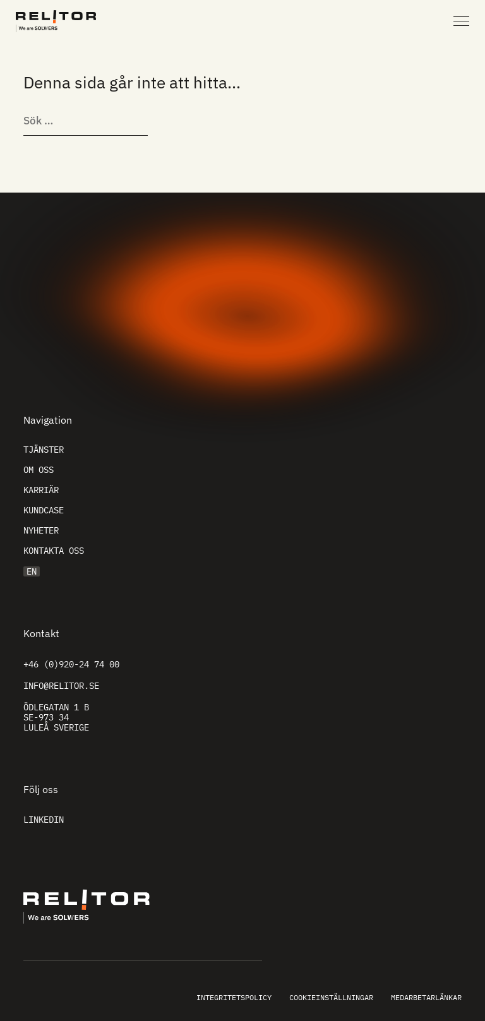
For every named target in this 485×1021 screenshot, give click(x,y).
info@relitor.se (61, 686)
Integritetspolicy (234, 997)
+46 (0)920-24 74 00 (71, 664)
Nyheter (41, 530)
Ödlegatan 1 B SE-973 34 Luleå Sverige (56, 717)
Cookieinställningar (331, 997)
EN (32, 571)
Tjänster (43, 449)
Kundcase (43, 510)
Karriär (41, 490)
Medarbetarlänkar (426, 997)
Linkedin (43, 820)
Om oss (38, 469)
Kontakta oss (53, 550)
